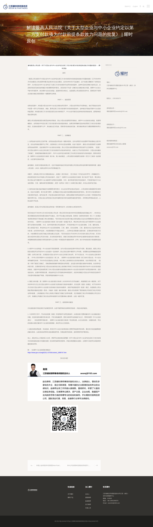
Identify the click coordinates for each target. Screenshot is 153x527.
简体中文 (128, 6)
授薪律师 (88, 497)
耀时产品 (70, 497)
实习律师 (88, 504)
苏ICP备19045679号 (92, 521)
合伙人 (87, 494)
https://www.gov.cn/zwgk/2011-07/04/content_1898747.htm (47, 354)
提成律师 (88, 501)
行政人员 (88, 508)
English (135, 6)
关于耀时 (70, 494)
